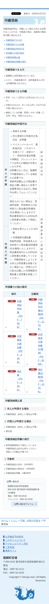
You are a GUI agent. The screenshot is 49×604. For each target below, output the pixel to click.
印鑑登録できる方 (14, 40)
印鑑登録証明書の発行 (16, 61)
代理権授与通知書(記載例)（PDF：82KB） (41, 349)
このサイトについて (15, 540)
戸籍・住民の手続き (30, 520)
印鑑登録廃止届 (13, 57)
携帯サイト (11, 551)
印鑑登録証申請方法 (15, 49)
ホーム (4, 520)
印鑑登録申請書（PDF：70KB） (19, 314)
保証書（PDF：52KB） (19, 380)
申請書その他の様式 (15, 53)
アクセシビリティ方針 (16, 543)
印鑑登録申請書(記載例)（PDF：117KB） (41, 314)
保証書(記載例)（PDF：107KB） (41, 380)
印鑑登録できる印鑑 (15, 44)
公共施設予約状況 (14, 536)
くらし (14, 520)
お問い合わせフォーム (23, 504)
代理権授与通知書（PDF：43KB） (19, 349)
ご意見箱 (9, 547)
